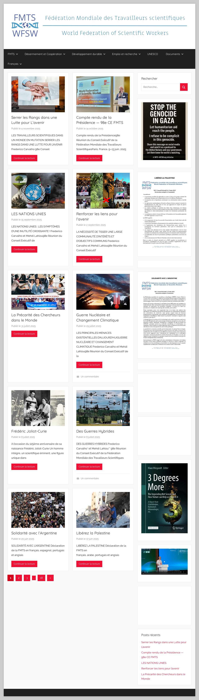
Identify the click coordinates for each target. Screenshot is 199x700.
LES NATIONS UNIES (28, 213)
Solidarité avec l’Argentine (34, 533)
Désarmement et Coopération (45, 54)
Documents (174, 54)
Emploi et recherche (126, 54)
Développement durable (88, 54)
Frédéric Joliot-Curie (29, 431)
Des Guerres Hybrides (95, 431)
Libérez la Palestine (93, 533)
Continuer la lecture (24, 158)
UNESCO (152, 54)
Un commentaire (90, 376)
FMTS (13, 54)
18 (41, 577)
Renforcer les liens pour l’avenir (160, 668)
